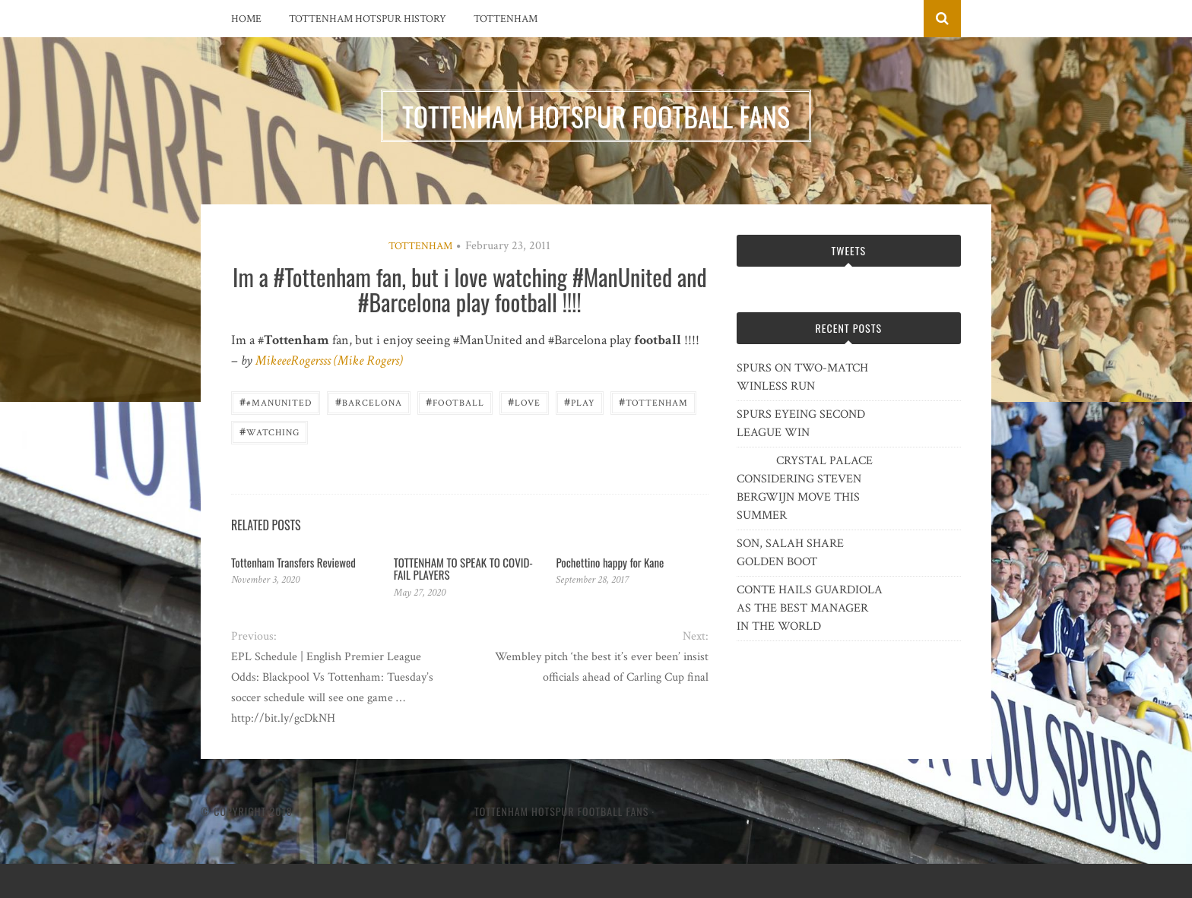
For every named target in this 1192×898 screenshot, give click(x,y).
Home (246, 19)
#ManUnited (275, 401)
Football (455, 401)
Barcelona (368, 401)
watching (269, 431)
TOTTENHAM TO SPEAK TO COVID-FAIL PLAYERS (463, 568)
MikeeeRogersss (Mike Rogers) (329, 360)
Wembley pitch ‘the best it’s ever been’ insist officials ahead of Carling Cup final (602, 667)
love (524, 401)
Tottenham (505, 19)
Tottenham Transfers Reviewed (293, 562)
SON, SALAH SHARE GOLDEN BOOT (790, 553)
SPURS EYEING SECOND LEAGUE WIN (801, 423)
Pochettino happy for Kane (610, 562)
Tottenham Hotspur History (367, 19)
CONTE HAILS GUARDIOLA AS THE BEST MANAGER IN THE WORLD (810, 608)
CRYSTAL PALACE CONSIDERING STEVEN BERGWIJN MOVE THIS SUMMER (805, 488)
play (579, 401)
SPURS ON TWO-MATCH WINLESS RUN (802, 377)
